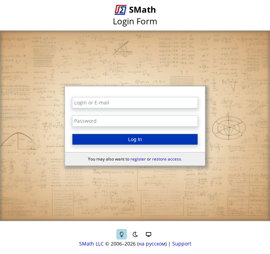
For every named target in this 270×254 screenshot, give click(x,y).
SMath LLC (91, 243)
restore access (166, 159)
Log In (135, 139)
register (138, 159)
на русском (152, 243)
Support (181, 243)
